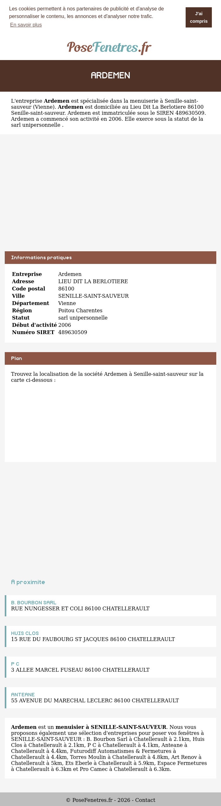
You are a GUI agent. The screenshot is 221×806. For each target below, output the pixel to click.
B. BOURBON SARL (34, 602)
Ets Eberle (78, 763)
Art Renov (184, 757)
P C (15, 664)
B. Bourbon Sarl (107, 739)
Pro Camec (94, 769)
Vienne (44, 107)
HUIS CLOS (25, 633)
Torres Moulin (88, 757)
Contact (145, 800)
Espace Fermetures (182, 763)
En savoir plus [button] (26, 24)
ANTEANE (23, 694)
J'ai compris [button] (199, 17)
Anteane (172, 745)
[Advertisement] (110, 197)
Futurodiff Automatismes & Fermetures (120, 751)
